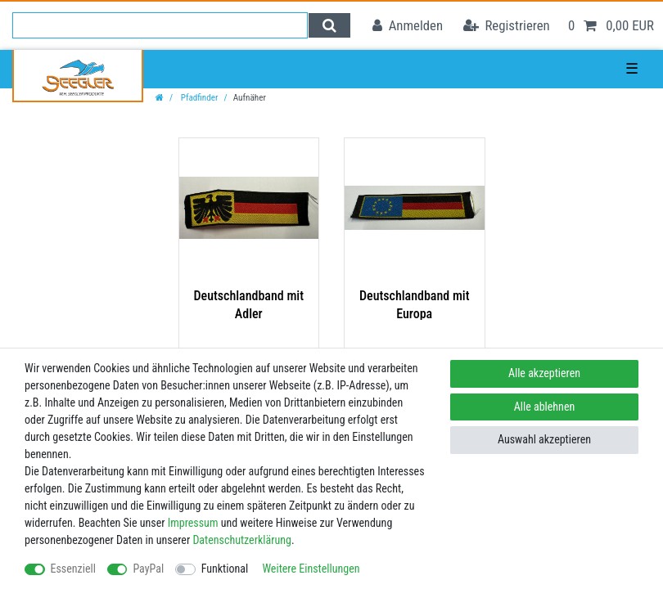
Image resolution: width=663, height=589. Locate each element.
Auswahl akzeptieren (544, 439)
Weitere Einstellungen (310, 568)
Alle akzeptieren (544, 373)
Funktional (225, 568)
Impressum (193, 522)
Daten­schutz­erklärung (241, 539)
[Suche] (329, 25)
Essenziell (73, 568)
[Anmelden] (407, 26)
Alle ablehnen (544, 406)
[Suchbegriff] (160, 25)
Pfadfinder (198, 97)
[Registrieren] (506, 26)
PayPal (148, 568)
